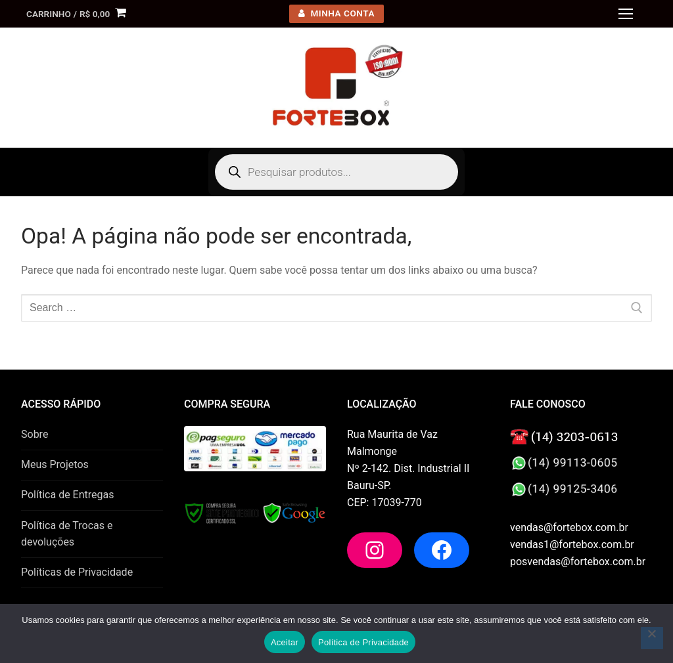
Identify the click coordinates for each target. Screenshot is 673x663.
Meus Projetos (55, 464)
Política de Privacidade (363, 642)
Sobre (34, 434)
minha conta (336, 13)
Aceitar (284, 642)
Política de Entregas (67, 494)
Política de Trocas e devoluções (66, 534)
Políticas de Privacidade (77, 572)
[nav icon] (626, 14)
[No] (652, 638)
